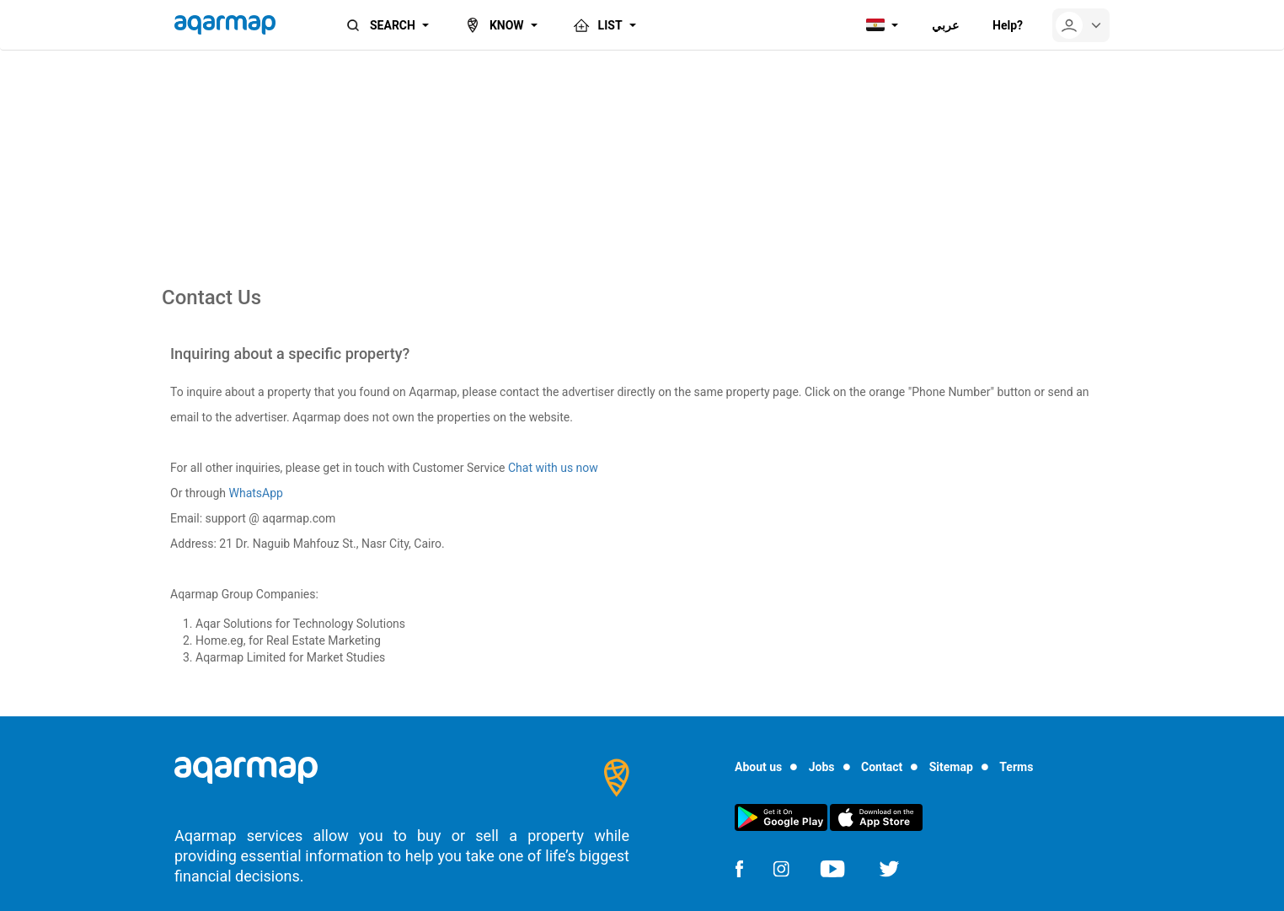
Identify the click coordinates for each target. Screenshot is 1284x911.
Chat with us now (553, 467)
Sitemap (951, 767)
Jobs (822, 767)
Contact (881, 767)
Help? (1007, 25)
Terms (1016, 767)
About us (758, 767)
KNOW (493, 25)
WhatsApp (256, 493)
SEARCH (379, 25)
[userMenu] (1081, 25)
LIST (597, 25)
